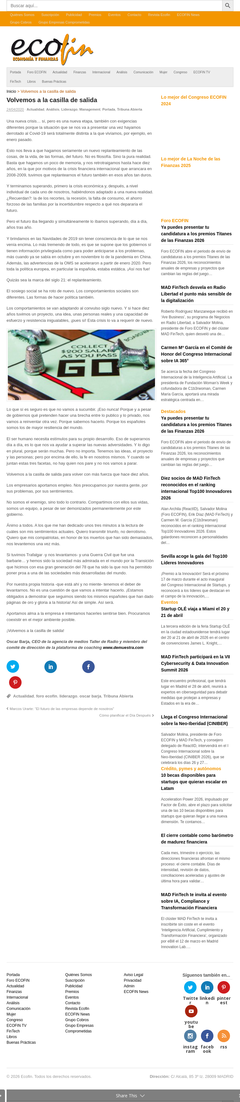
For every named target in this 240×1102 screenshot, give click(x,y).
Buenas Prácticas (54, 81)
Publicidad (74, 15)
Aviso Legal (133, 975)
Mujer (164, 72)
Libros (31, 81)
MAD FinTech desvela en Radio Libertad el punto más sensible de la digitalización (196, 294)
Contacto (134, 15)
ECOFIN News (188, 15)
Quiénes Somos (22, 15)
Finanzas (79, 72)
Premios (95, 15)
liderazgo (68, 680)
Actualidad (59, 72)
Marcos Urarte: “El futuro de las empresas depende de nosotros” (62, 693)
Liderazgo (69, 109)
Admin (129, 986)
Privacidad (132, 980)
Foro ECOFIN (36, 72)
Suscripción (50, 15)
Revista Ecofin (159, 15)
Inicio (11, 91)
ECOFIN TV (201, 72)
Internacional (101, 72)
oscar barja (90, 680)
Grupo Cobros (21, 22)
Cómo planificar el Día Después (125, 699)
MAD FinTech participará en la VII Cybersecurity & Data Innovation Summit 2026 (195, 663)
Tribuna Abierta (129, 109)
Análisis (122, 72)
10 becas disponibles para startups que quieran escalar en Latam (194, 782)
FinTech (15, 81)
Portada (15, 72)
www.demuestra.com (123, 647)
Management (89, 109)
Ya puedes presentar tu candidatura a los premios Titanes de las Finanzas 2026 (196, 234)
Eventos (114, 15)
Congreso (180, 72)
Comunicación (143, 72)
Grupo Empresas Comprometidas (64, 22)
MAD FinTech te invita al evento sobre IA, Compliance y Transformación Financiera (194, 901)
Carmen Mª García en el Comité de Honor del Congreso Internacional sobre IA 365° (196, 354)
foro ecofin (46, 680)
